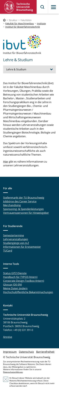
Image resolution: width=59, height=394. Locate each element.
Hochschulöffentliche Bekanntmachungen (28, 292)
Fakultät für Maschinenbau (19, 23)
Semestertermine (13, 235)
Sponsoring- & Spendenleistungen (23, 209)
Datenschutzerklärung (13, 372)
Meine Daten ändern (15, 288)
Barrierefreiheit (45, 352)
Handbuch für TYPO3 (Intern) (20, 277)
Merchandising (12, 205)
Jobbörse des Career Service (20, 201)
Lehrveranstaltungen (15, 239)
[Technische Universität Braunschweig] (4, 20)
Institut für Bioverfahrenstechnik (22, 26)
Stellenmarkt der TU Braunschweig (23, 197)
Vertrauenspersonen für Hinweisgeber (26, 213)
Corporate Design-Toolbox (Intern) (23, 281)
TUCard (7, 250)
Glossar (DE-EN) (12, 284)
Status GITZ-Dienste (15, 273)
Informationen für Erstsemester (22, 247)
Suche (42, 7)
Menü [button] (53, 7)
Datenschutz (26, 352)
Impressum (10, 352)
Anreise (7, 337)
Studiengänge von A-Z (16, 243)
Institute (41, 23)
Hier (5, 161)
